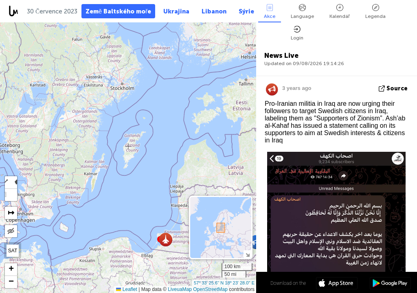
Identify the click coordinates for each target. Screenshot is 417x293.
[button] (165, 239)
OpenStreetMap (210, 289)
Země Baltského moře (118, 11)
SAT (12, 251)
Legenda (375, 11)
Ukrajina (176, 11)
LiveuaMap (180, 289)
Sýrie (246, 11)
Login (297, 33)
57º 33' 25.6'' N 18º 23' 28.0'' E (224, 282)
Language (302, 11)
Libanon (214, 11)
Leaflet (126, 289)
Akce (269, 11)
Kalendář (339, 11)
